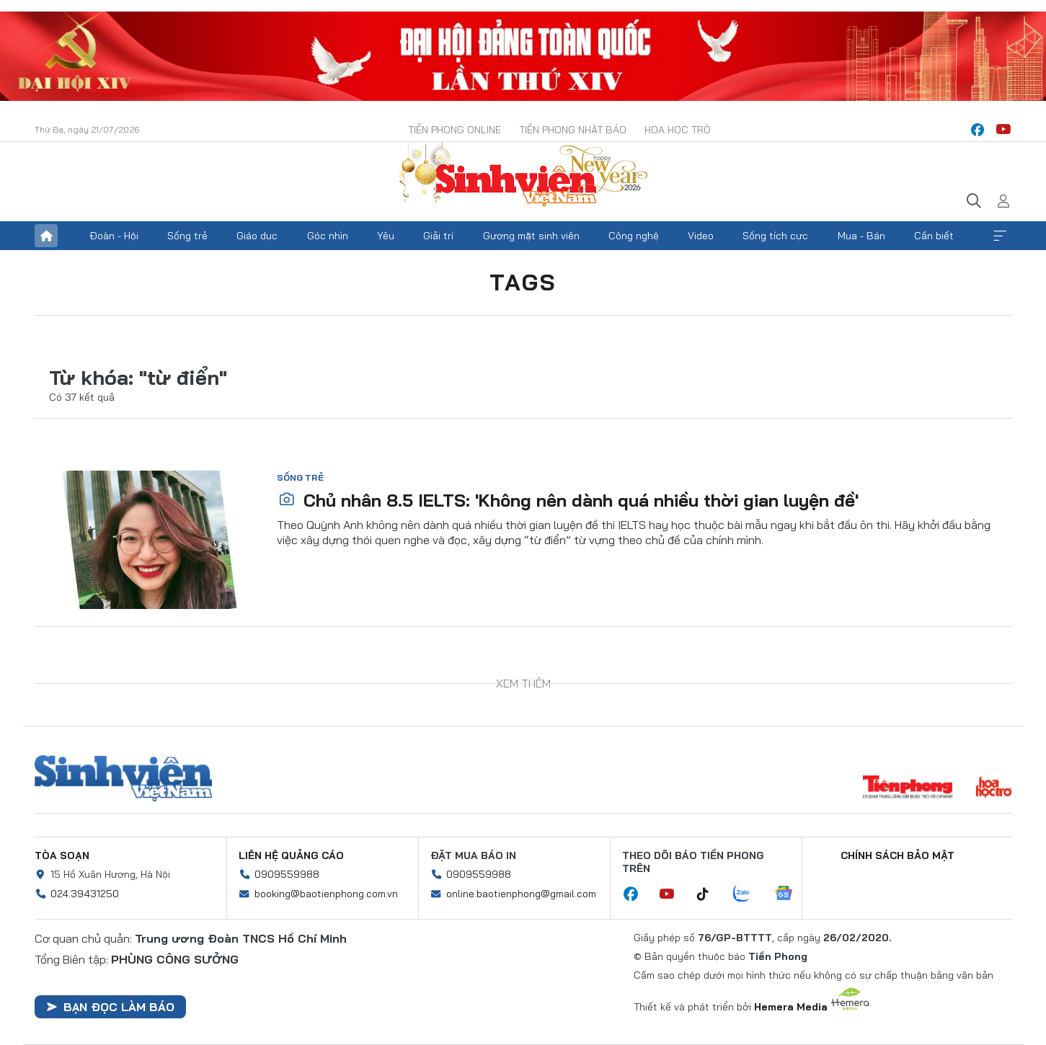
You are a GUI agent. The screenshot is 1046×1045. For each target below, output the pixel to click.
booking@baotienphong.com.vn (326, 893)
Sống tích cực (775, 235)
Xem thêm (999, 235)
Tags (523, 281)
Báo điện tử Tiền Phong (523, 176)
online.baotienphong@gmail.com (521, 893)
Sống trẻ (187, 235)
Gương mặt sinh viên (531, 235)
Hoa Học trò (677, 129)
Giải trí (438, 235)
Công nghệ (633, 235)
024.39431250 (84, 893)
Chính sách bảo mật (897, 855)
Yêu (385, 235)
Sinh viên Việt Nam (123, 778)
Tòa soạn (62, 855)
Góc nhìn (327, 235)
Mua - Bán (861, 235)
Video (701, 235)
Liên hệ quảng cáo (291, 855)
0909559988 (286, 874)
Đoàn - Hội (113, 235)
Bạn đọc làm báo (110, 1007)
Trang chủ (46, 235)
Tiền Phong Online (454, 129)
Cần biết (934, 235)
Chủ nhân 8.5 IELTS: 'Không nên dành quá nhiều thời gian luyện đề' (568, 500)
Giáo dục (257, 235)
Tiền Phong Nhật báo (572, 129)
